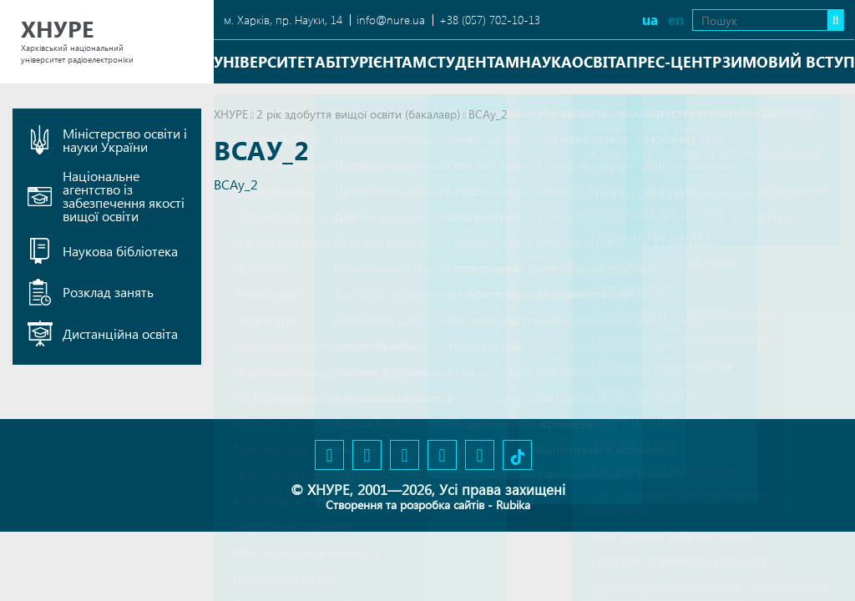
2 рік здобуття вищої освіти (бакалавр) (358, 114)
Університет (264, 61)
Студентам (473, 61)
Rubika (513, 505)
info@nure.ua (391, 20)
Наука (545, 61)
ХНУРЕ (231, 114)
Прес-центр (673, 61)
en (670, 19)
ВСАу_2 (236, 184)
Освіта (599, 61)
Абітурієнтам (371, 61)
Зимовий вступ (788, 61)
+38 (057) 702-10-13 (489, 20)
